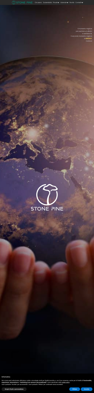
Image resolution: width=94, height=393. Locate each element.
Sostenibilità (47, 2)
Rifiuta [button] (74, 389)
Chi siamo (38, 2)
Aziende (64, 2)
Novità (72, 2)
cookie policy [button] (66, 382)
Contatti (79, 2)
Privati (56, 2)
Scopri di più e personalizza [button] (14, 389)
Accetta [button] (86, 389)
